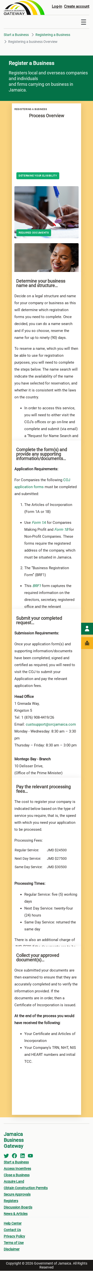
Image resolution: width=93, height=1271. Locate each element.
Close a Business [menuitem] (17, 1175)
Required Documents (34, 233)
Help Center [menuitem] (13, 1224)
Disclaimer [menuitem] (12, 1249)
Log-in (57, 6)
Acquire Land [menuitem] (14, 1182)
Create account (76, 6)
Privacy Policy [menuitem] (14, 1237)
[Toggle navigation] (83, 22)
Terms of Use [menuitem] (14, 1243)
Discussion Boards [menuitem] (18, 1208)
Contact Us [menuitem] (12, 1230)
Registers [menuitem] (11, 1201)
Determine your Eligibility (38, 176)
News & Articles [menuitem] (16, 1214)
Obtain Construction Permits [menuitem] (26, 1188)
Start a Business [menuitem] (16, 1162)
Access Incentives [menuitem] (17, 1169)
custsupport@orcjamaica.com (51, 724)
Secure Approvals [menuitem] (17, 1195)
